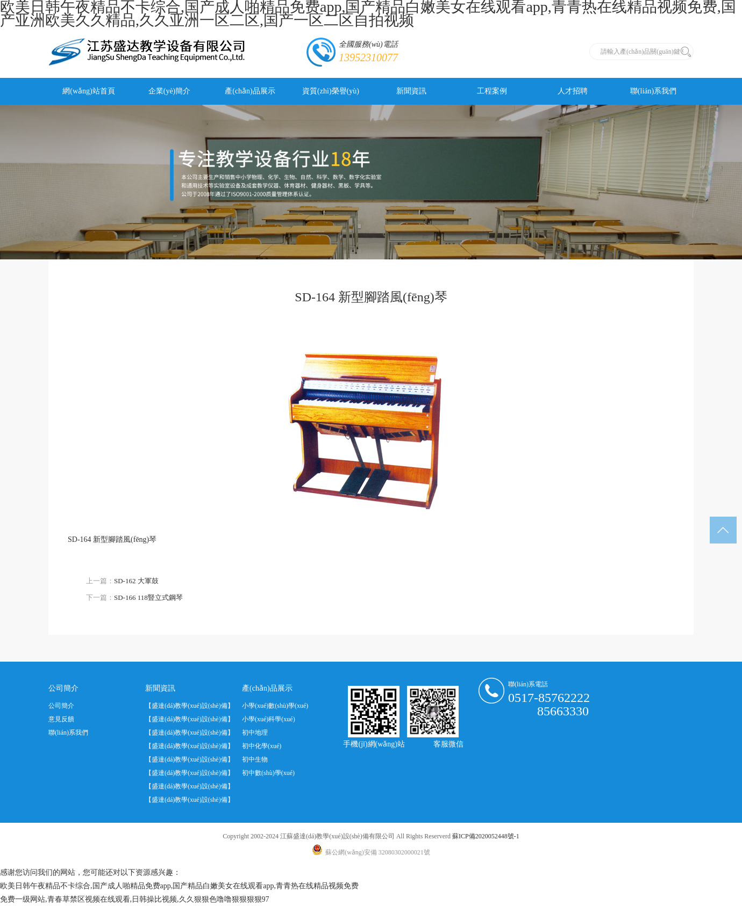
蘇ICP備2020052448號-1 (485, 836)
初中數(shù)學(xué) (268, 773)
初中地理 (255, 732)
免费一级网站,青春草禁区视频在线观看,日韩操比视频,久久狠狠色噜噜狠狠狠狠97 (134, 899)
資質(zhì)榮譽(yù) (330, 91)
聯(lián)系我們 (653, 91)
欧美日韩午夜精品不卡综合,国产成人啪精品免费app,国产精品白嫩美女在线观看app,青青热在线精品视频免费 (179, 886)
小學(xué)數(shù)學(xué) (275, 705)
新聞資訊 (411, 91)
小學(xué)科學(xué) (268, 719)
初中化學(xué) (261, 746)
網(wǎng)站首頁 (88, 91)
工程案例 (492, 91)
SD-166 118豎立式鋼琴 (148, 597)
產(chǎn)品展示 (250, 91)
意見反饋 (61, 719)
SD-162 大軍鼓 (136, 581)
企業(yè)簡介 (169, 91)
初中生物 (255, 759)
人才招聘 (573, 91)
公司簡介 (61, 705)
